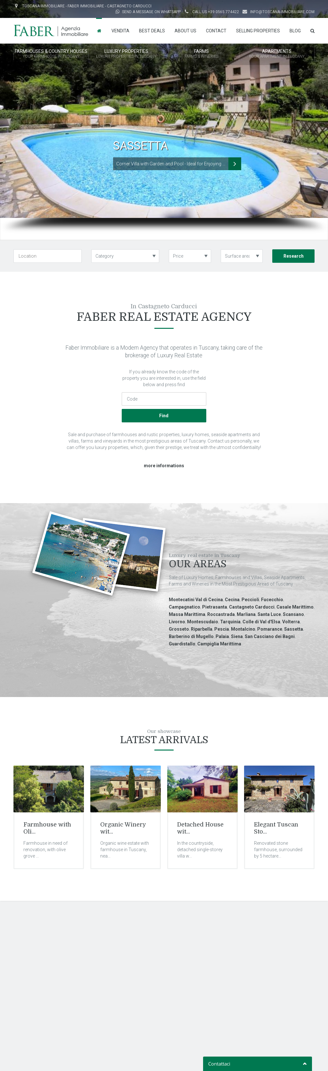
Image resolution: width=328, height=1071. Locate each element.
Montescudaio (202, 621)
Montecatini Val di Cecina (196, 599)
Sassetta (293, 629)
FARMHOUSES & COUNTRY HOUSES (51, 54)
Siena (237, 636)
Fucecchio (272, 599)
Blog (295, 30)
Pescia (221, 629)
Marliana (246, 614)
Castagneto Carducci (252, 607)
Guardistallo (182, 643)
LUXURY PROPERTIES (126, 54)
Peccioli (250, 599)
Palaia (222, 636)
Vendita (120, 30)
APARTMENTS (276, 54)
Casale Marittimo (295, 607)
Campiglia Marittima (219, 643)
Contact (216, 30)
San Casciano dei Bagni (270, 636)
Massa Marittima (187, 614)
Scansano (293, 614)
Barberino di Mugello (191, 636)
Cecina (232, 599)
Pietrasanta (214, 607)
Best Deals (152, 30)
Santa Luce (269, 614)
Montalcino (243, 629)
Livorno (177, 621)
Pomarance (269, 629)
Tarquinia (230, 621)
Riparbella (201, 629)
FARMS (201, 54)
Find (163, 415)
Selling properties (258, 30)
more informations (164, 465)
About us (185, 30)
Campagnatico (184, 607)
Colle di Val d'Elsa (261, 621)
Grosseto (179, 629)
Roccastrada (221, 614)
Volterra (291, 621)
